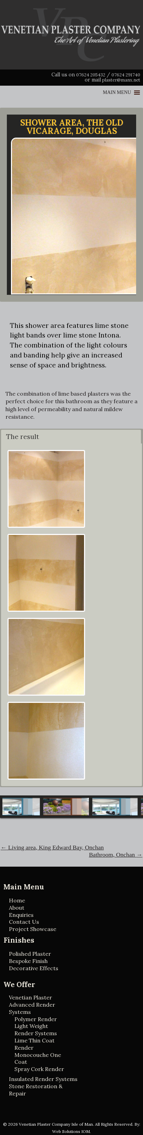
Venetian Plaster (30, 997)
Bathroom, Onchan (115, 854)
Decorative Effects (33, 968)
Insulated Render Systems (43, 1078)
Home (17, 900)
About (16, 907)
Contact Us (24, 921)
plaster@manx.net (121, 80)
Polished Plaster (30, 953)
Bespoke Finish (28, 960)
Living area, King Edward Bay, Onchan (52, 847)
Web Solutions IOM (71, 1131)
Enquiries (21, 914)
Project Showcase (32, 928)
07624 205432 (90, 75)
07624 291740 (125, 75)
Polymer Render (35, 1019)
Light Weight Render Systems (35, 1029)
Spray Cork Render (39, 1069)
